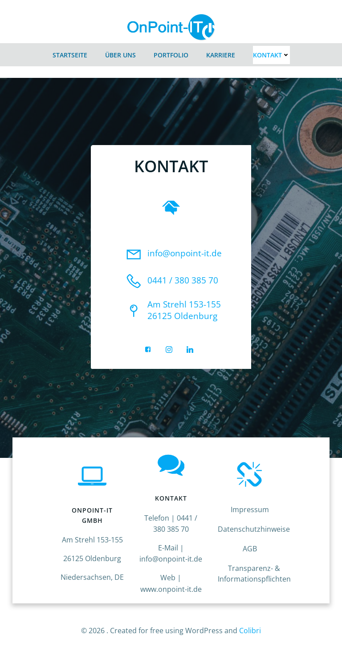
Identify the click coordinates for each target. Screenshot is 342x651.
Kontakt (271, 52)
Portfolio (171, 52)
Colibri (250, 627)
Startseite (70, 52)
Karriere (220, 52)
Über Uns (120, 52)
